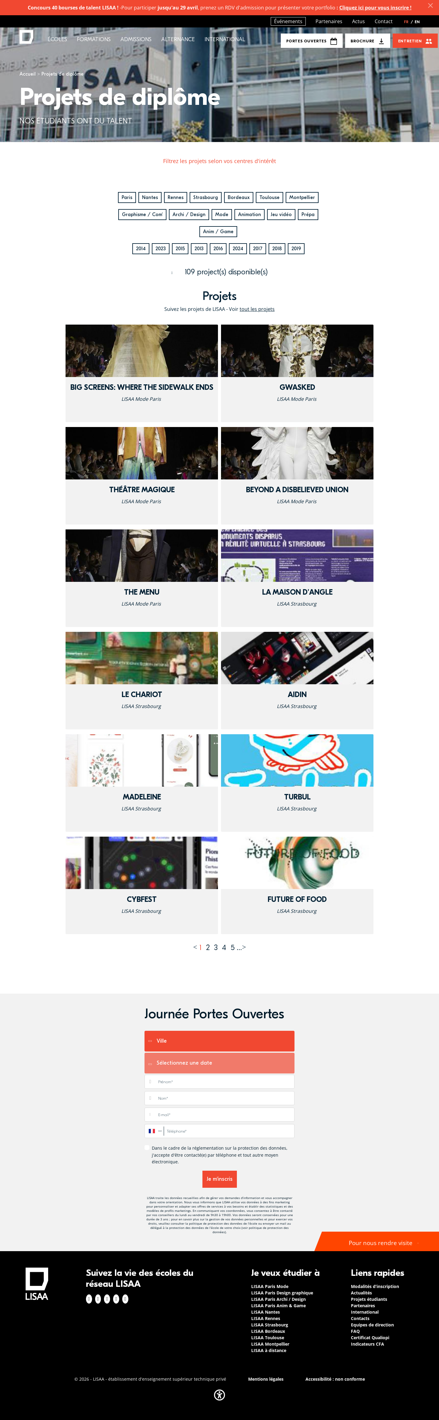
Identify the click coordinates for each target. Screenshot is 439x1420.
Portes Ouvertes (311, 41)
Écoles (57, 39)
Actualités (361, 1293)
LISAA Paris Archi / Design (278, 1299)
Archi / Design (189, 214)
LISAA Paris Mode (269, 1286)
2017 (257, 248)
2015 (180, 248)
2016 (218, 248)
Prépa (308, 214)
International (225, 39)
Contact (384, 21)
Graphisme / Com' (142, 214)
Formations (94, 39)
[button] (219, 1395)
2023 (160, 248)
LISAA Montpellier (270, 1344)
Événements (288, 21)
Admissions (136, 39)
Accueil (28, 74)
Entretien (410, 41)
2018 (277, 248)
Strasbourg (205, 197)
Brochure (362, 41)
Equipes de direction (372, 1325)
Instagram (98, 1299)
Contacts (360, 1318)
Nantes (150, 197)
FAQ (355, 1331)
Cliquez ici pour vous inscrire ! (375, 7)
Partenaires (329, 21)
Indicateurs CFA (367, 1344)
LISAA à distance (268, 1350)
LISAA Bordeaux (268, 1331)
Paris (127, 197)
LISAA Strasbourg (269, 1325)
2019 (296, 248)
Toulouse (269, 197)
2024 (238, 248)
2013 (199, 248)
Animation (249, 214)
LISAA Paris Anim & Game (278, 1305)
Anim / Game (218, 231)
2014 (141, 248)
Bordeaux (239, 197)
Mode (221, 214)
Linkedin (107, 1299)
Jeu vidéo (281, 214)
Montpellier (302, 197)
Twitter (116, 1299)
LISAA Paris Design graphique (282, 1293)
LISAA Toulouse (267, 1337)
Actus (358, 21)
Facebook (89, 1299)
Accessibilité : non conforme (335, 1379)
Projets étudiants (369, 1299)
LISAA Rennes (265, 1318)
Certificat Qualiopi (370, 1337)
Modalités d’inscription (375, 1286)
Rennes (176, 197)
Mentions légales (266, 1379)
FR (408, 22)
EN (417, 22)
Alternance (178, 39)
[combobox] (154, 1131)
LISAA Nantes (265, 1312)
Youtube (125, 1299)
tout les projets (257, 309)
